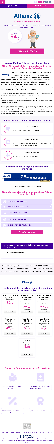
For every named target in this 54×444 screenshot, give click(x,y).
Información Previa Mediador (39, 432)
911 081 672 (13, 6)
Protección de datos (15, 432)
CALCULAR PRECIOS (27, 51)
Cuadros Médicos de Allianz (15, 252)
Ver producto (9, 311)
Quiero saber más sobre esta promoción (27, 186)
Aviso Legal (5, 432)
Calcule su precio (27, 232)
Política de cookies (26, 432)
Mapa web (49, 432)
